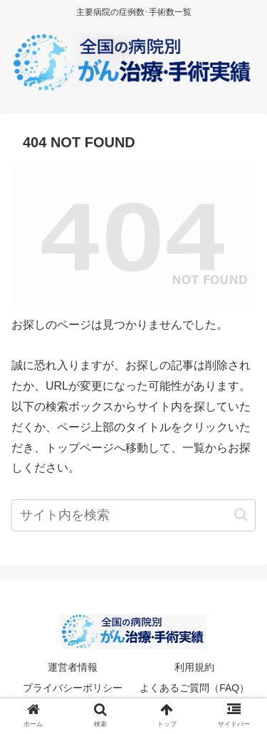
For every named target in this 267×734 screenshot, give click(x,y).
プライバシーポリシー (72, 687)
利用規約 (194, 667)
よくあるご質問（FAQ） (194, 687)
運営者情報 (73, 667)
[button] (241, 514)
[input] (133, 515)
